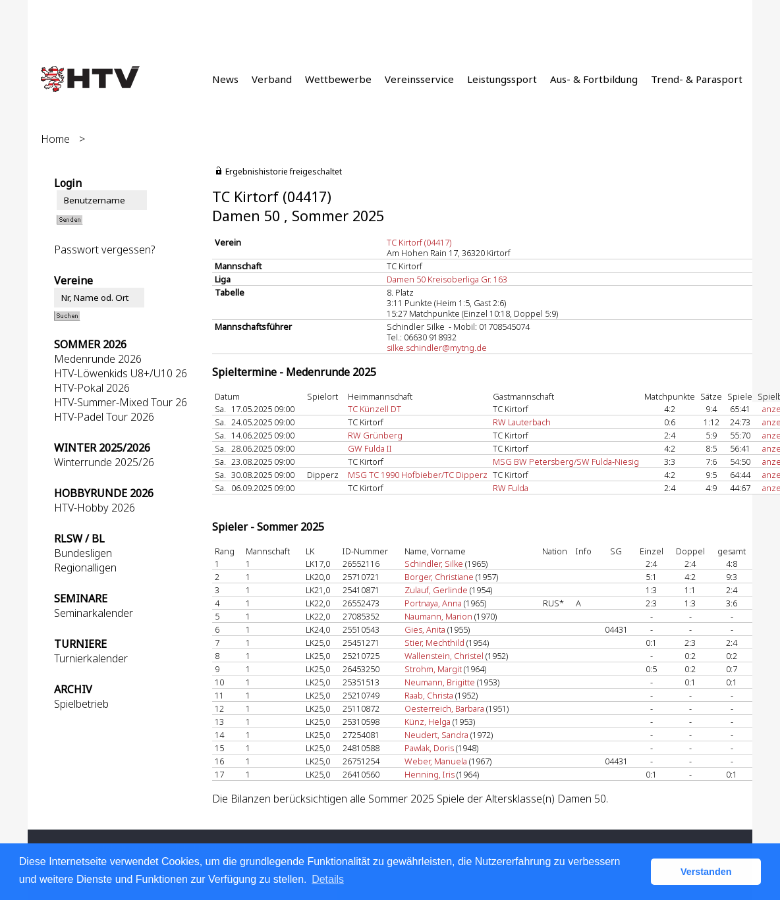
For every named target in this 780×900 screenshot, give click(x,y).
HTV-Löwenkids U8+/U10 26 (120, 373)
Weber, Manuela (435, 761)
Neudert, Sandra (436, 735)
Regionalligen (85, 567)
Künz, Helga (427, 722)
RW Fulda (510, 488)
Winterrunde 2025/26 (104, 462)
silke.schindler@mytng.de (437, 348)
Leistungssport (502, 79)
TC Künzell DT (374, 409)
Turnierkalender (91, 658)
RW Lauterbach (522, 422)
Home (55, 139)
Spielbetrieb (81, 704)
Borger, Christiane (439, 577)
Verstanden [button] (706, 871)
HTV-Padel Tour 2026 (104, 417)
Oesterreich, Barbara (444, 708)
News (225, 79)
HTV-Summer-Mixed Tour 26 (120, 402)
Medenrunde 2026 (98, 359)
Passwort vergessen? (104, 249)
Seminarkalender (93, 613)
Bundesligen (83, 553)
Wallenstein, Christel (444, 656)
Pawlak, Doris (429, 748)
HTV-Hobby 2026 (94, 507)
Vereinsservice (419, 79)
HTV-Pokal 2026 (92, 388)
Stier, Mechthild (434, 643)
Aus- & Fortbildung (594, 79)
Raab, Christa (428, 695)
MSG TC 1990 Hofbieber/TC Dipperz (418, 475)
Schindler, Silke (433, 563)
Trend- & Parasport (696, 79)
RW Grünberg (375, 435)
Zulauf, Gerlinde (436, 590)
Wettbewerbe (338, 79)
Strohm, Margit (433, 669)
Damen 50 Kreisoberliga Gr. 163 (447, 279)
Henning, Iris (429, 774)
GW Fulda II (370, 448)
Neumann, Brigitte (439, 682)
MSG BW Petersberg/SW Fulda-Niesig (566, 461)
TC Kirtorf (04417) (419, 242)
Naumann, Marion (438, 616)
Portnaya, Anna (433, 603)
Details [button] (328, 879)
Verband (272, 79)
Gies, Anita (424, 629)
